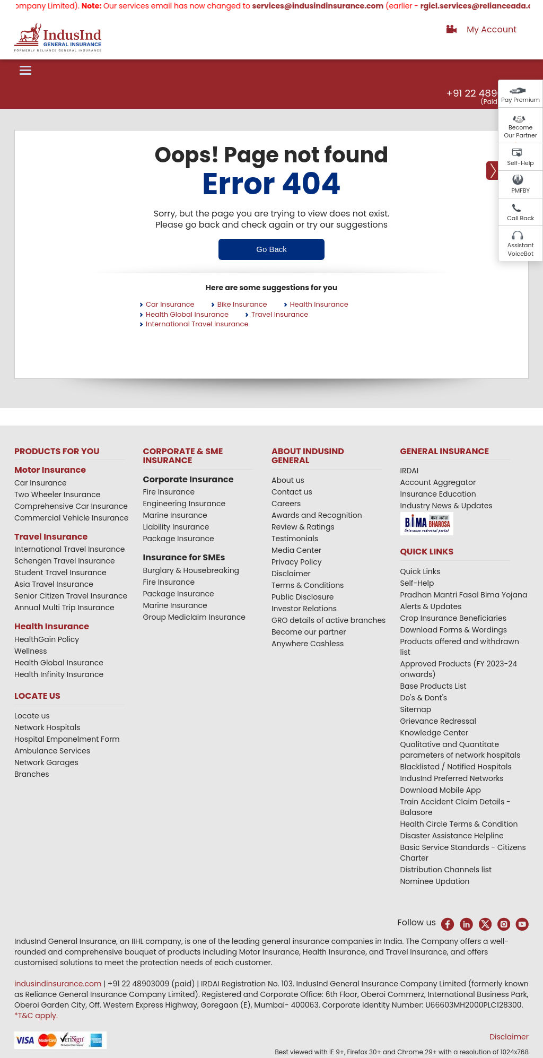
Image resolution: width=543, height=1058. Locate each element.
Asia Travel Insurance (53, 584)
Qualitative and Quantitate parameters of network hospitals (460, 749)
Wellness (30, 651)
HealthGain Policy (46, 639)
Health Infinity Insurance (60, 674)
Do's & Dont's (424, 697)
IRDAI (409, 470)
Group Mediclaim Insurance (194, 617)
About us (288, 480)
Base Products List (433, 686)
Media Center (296, 550)
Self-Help (520, 163)
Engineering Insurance (184, 503)
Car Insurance (170, 304)
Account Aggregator (438, 482)
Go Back (271, 249)
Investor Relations (304, 608)
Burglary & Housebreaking (191, 570)
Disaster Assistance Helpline (452, 835)
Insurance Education (438, 494)
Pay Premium (520, 100)
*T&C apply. (36, 1015)
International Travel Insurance (197, 324)
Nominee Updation (435, 881)
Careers (286, 503)
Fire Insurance (169, 492)
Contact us (292, 492)
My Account (491, 29)
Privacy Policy (297, 562)
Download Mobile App (440, 790)
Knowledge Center (434, 732)
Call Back (520, 218)
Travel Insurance (279, 314)
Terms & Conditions (308, 585)
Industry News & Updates (446, 505)
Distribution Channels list (446, 869)
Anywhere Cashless (308, 643)
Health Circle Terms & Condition (459, 824)
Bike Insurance (242, 304)
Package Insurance (178, 538)
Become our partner (309, 632)
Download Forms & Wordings (453, 630)
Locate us (32, 715)
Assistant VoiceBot (520, 249)
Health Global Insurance (187, 314)
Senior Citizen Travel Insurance (70, 596)
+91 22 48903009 (487, 93)
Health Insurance (319, 304)
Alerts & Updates (431, 606)
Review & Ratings (303, 527)
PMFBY (520, 190)
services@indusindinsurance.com (355, 6)
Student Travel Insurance (60, 572)
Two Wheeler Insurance (57, 494)
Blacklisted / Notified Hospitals (456, 766)
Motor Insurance (50, 470)
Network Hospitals (47, 727)
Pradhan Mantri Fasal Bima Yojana (464, 594)
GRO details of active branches (329, 620)
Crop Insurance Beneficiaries (453, 618)
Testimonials (295, 538)
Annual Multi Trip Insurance (64, 607)
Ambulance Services (52, 750)
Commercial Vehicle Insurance (71, 518)
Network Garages (46, 762)
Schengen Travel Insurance (64, 561)
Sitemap (416, 709)
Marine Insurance (175, 515)
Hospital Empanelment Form (67, 739)
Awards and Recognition (317, 515)
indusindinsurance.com (58, 983)
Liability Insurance (176, 527)
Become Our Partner (520, 131)
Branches (31, 774)
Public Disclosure (303, 597)
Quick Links (420, 571)
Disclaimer (291, 573)
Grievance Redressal (438, 721)
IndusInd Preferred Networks (452, 778)
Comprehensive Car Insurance (71, 506)
